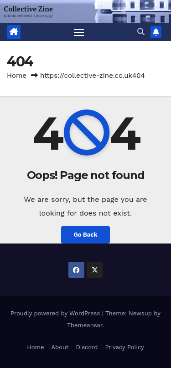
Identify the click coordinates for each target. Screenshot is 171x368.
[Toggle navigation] (79, 32)
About (59, 347)
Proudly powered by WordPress (56, 313)
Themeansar (84, 325)
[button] (141, 31)
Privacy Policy (124, 347)
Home (16, 75)
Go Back (86, 234)
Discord (87, 347)
